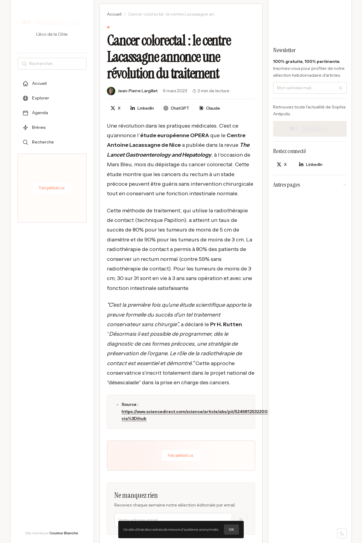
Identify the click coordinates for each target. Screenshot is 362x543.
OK (231, 529)
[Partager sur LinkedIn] (142, 108)
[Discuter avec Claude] (209, 108)
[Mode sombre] (342, 533)
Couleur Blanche (63, 533)
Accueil (114, 14)
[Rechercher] (56, 63)
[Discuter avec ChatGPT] (176, 108)
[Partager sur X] (115, 108)
